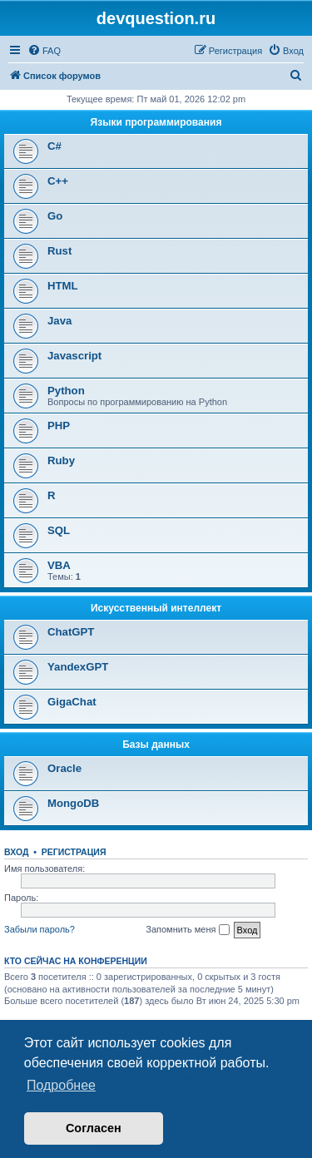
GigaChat (72, 701)
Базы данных (156, 744)
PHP (58, 425)
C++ (57, 181)
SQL (58, 530)
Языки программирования (156, 122)
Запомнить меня (187, 930)
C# (54, 146)
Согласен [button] (93, 1128)
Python (66, 390)
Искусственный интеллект (156, 608)
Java (59, 320)
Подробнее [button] (61, 1085)
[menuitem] (44, 51)
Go (54, 216)
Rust (59, 251)
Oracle (64, 768)
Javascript (74, 355)
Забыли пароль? (39, 929)
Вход (16, 852)
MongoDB (73, 803)
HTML (62, 286)
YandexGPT (77, 667)
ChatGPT (70, 632)
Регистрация (74, 852)
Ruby (61, 460)
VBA (59, 565)
